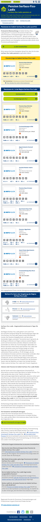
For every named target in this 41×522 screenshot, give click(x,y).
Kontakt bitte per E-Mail (27, 131)
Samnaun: (15, 316)
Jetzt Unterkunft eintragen (14, 422)
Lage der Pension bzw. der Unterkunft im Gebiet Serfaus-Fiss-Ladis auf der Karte (20, 478)
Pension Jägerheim (25, 229)
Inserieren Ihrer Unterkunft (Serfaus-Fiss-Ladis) (20, 433)
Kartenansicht (26, 94)
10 (19, 277)
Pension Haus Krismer (25, 188)
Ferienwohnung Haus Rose (27, 270)
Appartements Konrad (26, 147)
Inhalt (16, 2)
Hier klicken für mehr (18, 83)
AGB (30, 517)
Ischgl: (14, 301)
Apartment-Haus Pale (25, 209)
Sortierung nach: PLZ (25, 99)
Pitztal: (14, 309)
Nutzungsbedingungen (15, 519)
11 (19, 257)
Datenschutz (23, 517)
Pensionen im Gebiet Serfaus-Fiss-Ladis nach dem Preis (20, 464)
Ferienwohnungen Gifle (26, 126)
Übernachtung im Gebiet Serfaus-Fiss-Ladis (18, 452)
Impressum (27, 519)
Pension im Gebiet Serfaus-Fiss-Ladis (18, 487)
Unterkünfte (6, 2)
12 (19, 174)
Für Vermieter (13, 517)
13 (19, 216)
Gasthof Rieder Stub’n (26, 167)
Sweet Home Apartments (26, 250)
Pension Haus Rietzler (25, 62)
